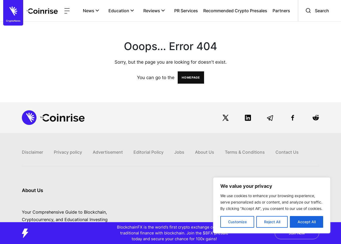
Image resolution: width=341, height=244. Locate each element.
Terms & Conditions (245, 152)
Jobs (179, 152)
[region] (271, 205)
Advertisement (108, 152)
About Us (204, 152)
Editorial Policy (148, 152)
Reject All (272, 221)
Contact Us (287, 152)
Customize (237, 221)
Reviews (154, 10)
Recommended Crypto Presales (235, 10)
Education (121, 10)
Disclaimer (32, 152)
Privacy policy (68, 152)
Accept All (307, 221)
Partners (281, 10)
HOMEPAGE (191, 77)
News (91, 10)
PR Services (186, 10)
